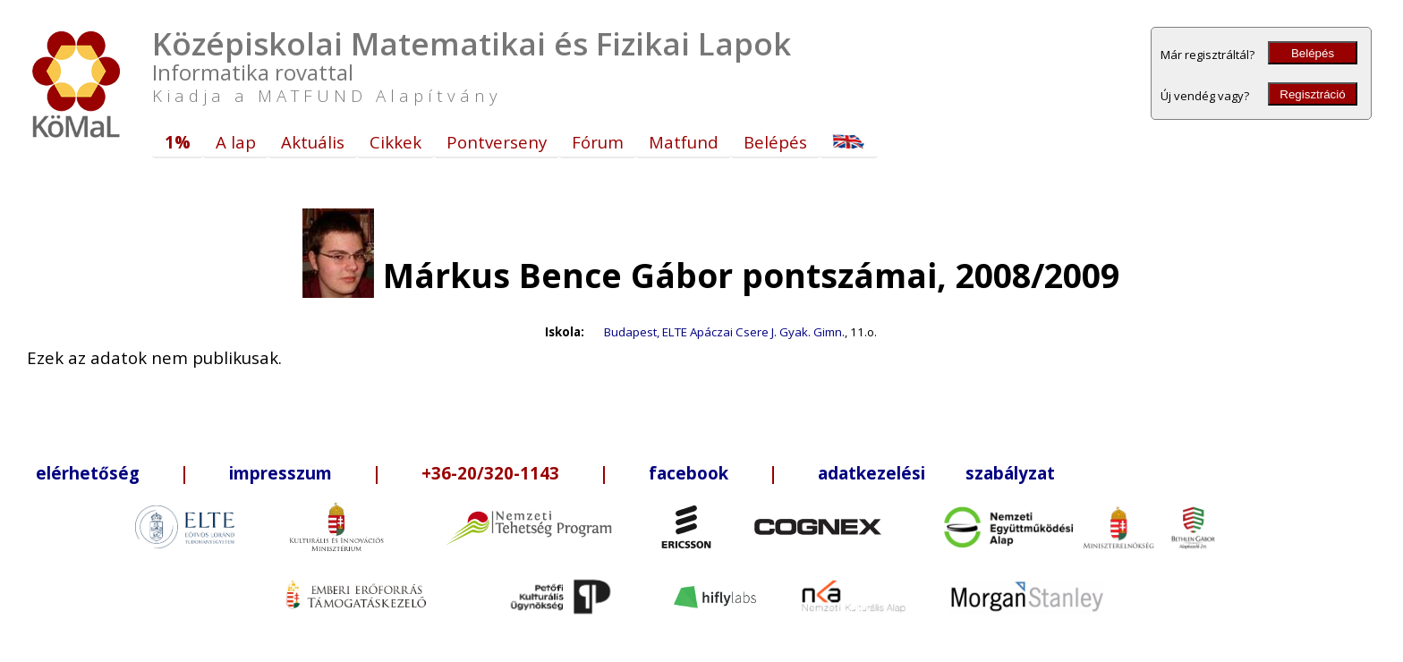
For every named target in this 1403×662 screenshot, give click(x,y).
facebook (688, 473)
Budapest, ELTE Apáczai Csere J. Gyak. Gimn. (724, 332)
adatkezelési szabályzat (936, 473)
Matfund (684, 142)
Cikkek (395, 142)
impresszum (280, 473)
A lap (236, 142)
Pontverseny (496, 142)
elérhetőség (88, 473)
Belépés (1312, 53)
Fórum (598, 142)
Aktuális (312, 142)
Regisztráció (1312, 94)
